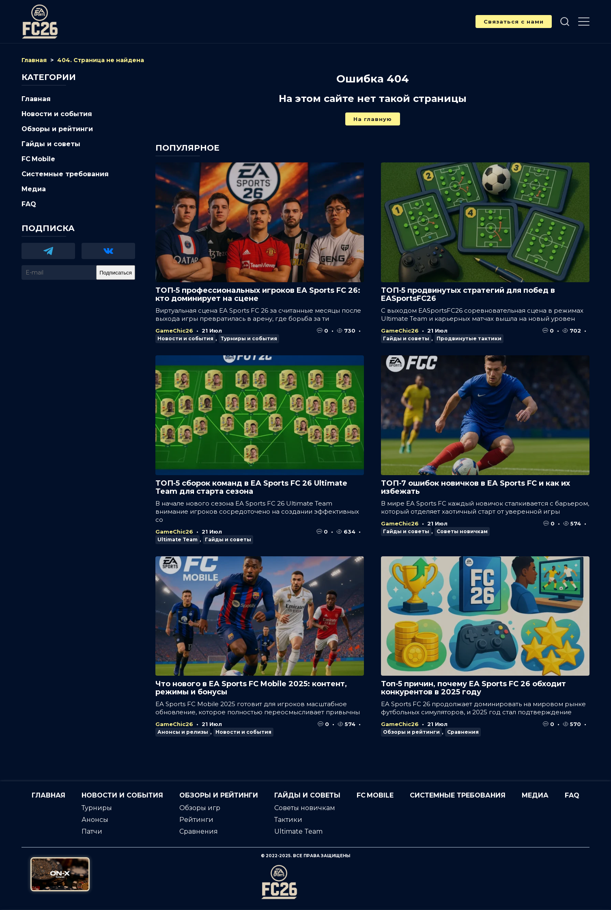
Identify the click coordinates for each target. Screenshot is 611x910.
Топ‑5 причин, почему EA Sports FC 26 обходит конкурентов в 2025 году (473, 688)
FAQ (29, 204)
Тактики (288, 820)
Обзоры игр (199, 808)
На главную (372, 119)
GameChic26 (174, 330)
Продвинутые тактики (469, 338)
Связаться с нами (513, 21)
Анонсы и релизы (182, 732)
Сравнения (463, 732)
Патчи (92, 832)
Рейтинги (196, 820)
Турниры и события (249, 338)
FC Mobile (38, 159)
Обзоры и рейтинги (411, 732)
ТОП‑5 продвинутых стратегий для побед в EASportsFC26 (468, 294)
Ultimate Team (177, 539)
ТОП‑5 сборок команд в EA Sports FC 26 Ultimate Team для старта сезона (251, 487)
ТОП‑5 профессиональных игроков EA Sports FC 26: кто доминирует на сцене (257, 294)
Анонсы (95, 820)
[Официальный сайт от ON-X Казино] (60, 874)
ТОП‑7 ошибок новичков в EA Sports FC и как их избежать (475, 487)
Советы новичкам (462, 531)
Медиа (34, 189)
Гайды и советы (406, 338)
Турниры (97, 808)
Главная (36, 99)
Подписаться (115, 273)
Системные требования (65, 174)
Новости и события (185, 338)
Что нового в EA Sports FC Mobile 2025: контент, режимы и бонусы (251, 688)
